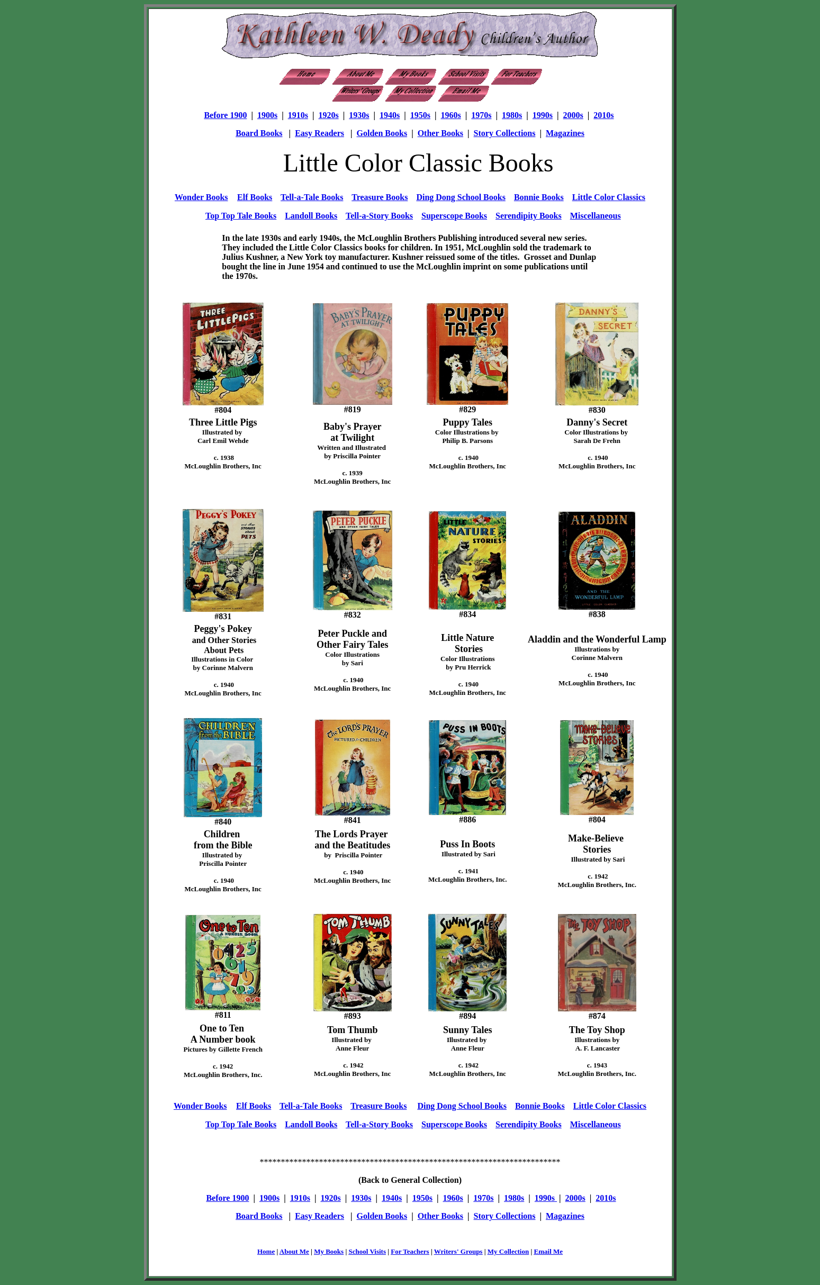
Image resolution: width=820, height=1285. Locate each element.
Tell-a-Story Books (379, 215)
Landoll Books (311, 215)
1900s (267, 115)
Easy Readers (319, 133)
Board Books (259, 133)
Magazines (565, 133)
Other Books (440, 133)
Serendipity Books (528, 215)
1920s (328, 115)
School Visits (367, 1251)
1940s (390, 115)
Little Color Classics (608, 197)
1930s (359, 115)
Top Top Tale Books (240, 215)
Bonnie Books (539, 197)
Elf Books (254, 197)
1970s (481, 115)
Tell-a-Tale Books (312, 197)
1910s (298, 115)
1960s (451, 115)
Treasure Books (380, 197)
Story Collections (505, 133)
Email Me (548, 1251)
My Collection (508, 1251)
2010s (603, 115)
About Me (294, 1251)
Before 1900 (225, 115)
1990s (543, 115)
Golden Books (382, 133)
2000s (573, 115)
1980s (512, 115)
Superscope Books (454, 215)
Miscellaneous (595, 215)
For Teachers (410, 1251)
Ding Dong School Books (461, 197)
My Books (329, 1251)
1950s (420, 115)
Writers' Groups (458, 1251)
